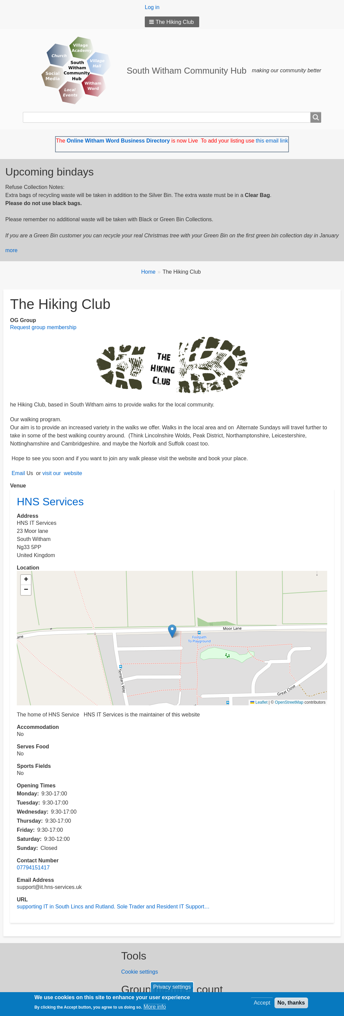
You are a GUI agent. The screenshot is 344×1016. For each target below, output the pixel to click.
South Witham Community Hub (187, 71)
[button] (172, 21)
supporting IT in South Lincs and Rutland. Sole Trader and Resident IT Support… (113, 906)
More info (154, 1007)
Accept (262, 1003)
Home (148, 272)
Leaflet (258, 702)
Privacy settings (172, 987)
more (11, 250)
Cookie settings (139, 972)
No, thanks (291, 1003)
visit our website (63, 473)
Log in (152, 7)
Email (18, 473)
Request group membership (43, 327)
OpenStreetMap (289, 702)
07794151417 (33, 867)
